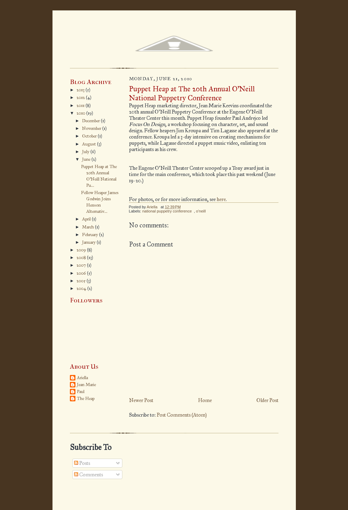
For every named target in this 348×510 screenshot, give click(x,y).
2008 (81, 257)
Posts (82, 463)
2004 (81, 288)
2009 (81, 250)
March (88, 227)
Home (205, 400)
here (221, 199)
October (90, 136)
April (87, 219)
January (89, 242)
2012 (81, 97)
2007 (81, 265)
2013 (81, 90)
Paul (80, 391)
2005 (81, 281)
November (92, 128)
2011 (81, 105)
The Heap (86, 398)
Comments (88, 474)
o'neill (201, 211)
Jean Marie (86, 384)
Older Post (267, 400)
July (86, 151)
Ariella (82, 378)
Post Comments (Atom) (182, 415)
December (91, 121)
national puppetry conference (167, 211)
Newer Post (141, 400)
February (90, 234)
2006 (81, 273)
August (89, 144)
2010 (81, 113)
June (86, 159)
